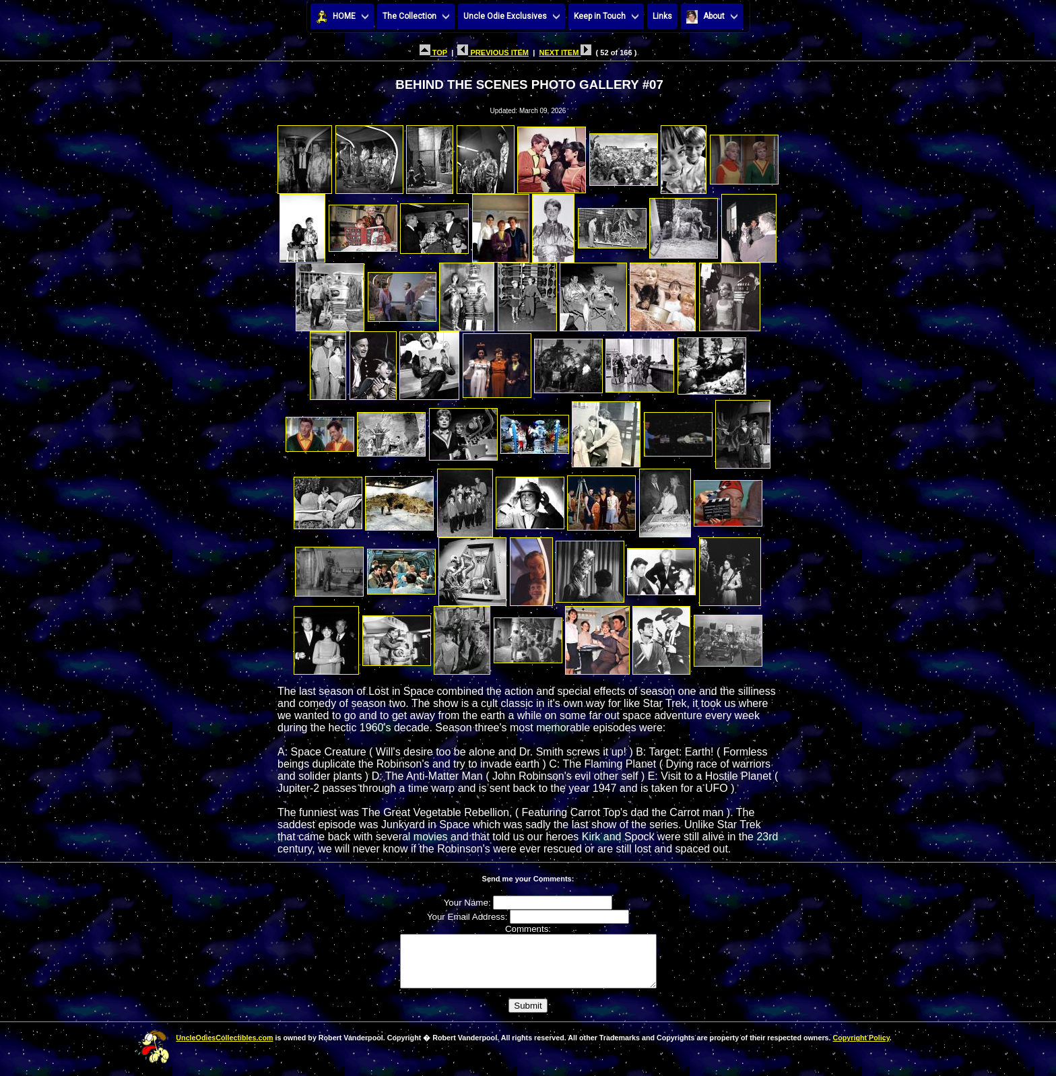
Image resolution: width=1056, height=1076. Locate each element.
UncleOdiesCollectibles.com (224, 1048)
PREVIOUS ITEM (493, 52)
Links (662, 16)
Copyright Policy (860, 1048)
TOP (433, 52)
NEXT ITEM (565, 52)
